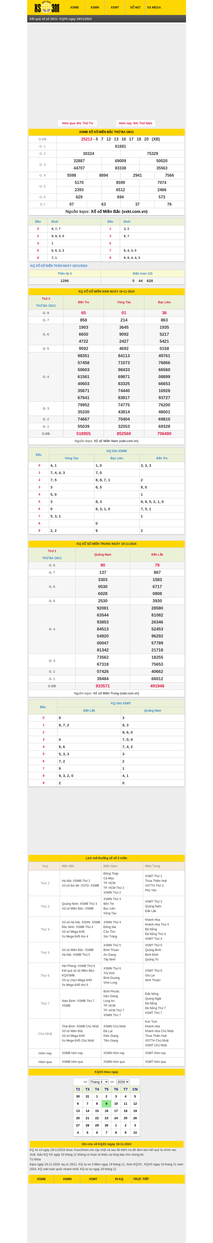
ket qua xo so (48, 1233)
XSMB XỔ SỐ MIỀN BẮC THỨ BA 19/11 (106, 109)
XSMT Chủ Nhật (156, 1022)
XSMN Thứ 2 (112, 869)
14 (87, 1087)
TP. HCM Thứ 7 (113, 987)
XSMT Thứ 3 (153, 878)
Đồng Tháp (110, 850)
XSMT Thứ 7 (153, 989)
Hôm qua (45, 1039)
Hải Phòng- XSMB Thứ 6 (78, 942)
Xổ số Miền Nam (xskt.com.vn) (116, 418)
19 (135, 1087)
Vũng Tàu (124, 279)
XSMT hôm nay (155, 1030)
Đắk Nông (152, 970)
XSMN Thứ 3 (112, 876)
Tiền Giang (110, 1017)
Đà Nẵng (151, 906)
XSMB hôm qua (72, 1038)
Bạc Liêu (164, 279)
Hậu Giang (110, 973)
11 (125, 1080)
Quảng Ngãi (153, 975)
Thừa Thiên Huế (156, 857)
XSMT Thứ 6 (153, 947)
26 (135, 1094)
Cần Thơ (109, 908)
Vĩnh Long (110, 959)
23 (106, 1094)
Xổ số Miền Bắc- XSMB (78, 885)
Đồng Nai (109, 904)
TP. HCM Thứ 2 (113, 864)
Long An (108, 977)
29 (97, 1102)
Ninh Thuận (153, 957)
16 (106, 1087)
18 (125, 1087)
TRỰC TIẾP (141, 1156)
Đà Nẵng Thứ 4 (155, 911)
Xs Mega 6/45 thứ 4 (75, 913)
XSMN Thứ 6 (112, 945)
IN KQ (119, 1156)
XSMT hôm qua (155, 1038)
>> (112, 1059)
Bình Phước (111, 968)
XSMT (115, 7)
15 (97, 1087)
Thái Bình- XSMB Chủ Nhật (80, 1003)
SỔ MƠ (135, 7)
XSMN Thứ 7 (112, 992)
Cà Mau (108, 855)
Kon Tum (151, 998)
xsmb (62, 1233)
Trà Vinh (109, 950)
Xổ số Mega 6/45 (73, 908)
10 (116, 1080)
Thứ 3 (46, 275)
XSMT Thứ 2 (153, 853)
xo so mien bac (101, 1233)
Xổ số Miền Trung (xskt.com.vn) (116, 670)
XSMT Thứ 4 (153, 915)
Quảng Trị (151, 936)
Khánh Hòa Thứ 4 (157, 901)
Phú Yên (151, 867)
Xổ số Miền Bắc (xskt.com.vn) (119, 188)
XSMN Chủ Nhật (114, 1003)
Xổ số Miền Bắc (72, 1008)
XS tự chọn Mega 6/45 (77, 957)
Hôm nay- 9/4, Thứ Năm (135, 100)
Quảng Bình (153, 927)
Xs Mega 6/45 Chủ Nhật (78, 1017)
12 (135, 1080)
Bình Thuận (111, 927)
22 (97, 1094)
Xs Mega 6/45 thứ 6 (75, 961)
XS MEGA (154, 7)
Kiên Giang (110, 1012)
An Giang (109, 931)
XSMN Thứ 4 (112, 899)
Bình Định (151, 931)
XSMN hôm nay (113, 1030)
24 (116, 1094)
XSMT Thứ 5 (153, 922)
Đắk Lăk (150, 888)
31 (87, 1073)
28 (87, 1102)
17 (116, 1087)
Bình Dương (111, 954)
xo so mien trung (123, 1233)
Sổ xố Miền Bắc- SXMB (78, 927)
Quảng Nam (102, 531)
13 (78, 1087)
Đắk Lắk (157, 531)
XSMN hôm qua (114, 1038)
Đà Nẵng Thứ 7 (155, 985)
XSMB (74, 7)
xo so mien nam (78, 1233)
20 (78, 1094)
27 (78, 1102)
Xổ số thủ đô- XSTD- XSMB (80, 862)
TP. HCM (109, 860)
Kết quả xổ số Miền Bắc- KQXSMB (78, 950)
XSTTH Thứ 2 (154, 862)
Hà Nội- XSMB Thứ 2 (76, 857)
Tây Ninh (109, 936)
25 (125, 1094)
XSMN (94, 7)
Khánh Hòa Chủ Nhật (159, 1008)
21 (87, 1094)
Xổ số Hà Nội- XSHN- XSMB (81, 899)
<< (85, 1059)
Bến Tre (83, 279)
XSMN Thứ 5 (112, 922)
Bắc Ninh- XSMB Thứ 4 (77, 904)
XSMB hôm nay (72, 1030)
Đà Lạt (107, 1008)
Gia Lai (150, 952)
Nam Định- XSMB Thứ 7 (78, 977)
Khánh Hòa (152, 896)
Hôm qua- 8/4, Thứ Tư (77, 100)
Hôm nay (45, 1030)
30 (78, 1073)
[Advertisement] (106, 61)
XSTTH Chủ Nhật (157, 1017)
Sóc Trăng (110, 913)
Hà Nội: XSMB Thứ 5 (76, 931)
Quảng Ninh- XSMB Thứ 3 (79, 880)
